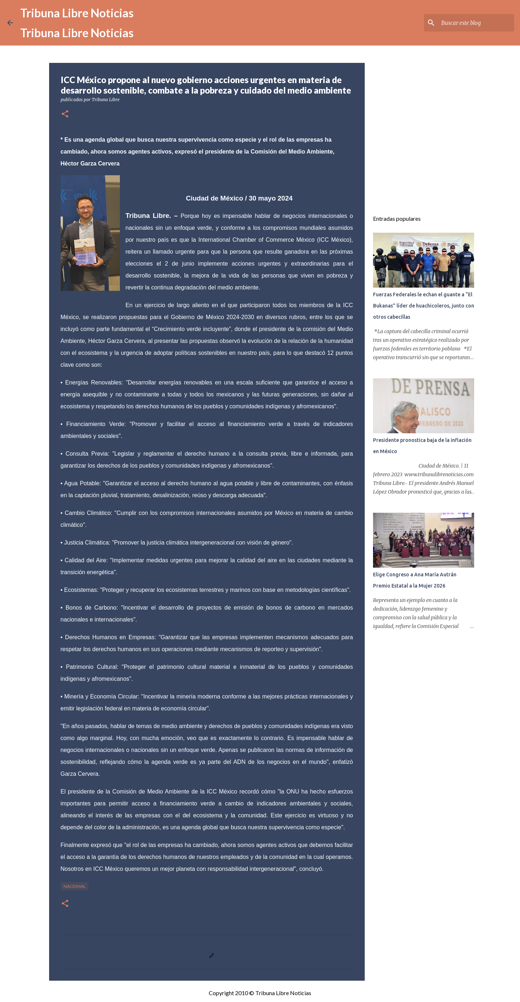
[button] (65, 114)
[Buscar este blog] (476, 22)
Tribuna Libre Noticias (77, 13)
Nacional (75, 886)
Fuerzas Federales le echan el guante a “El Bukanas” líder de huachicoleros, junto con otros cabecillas (423, 306)
